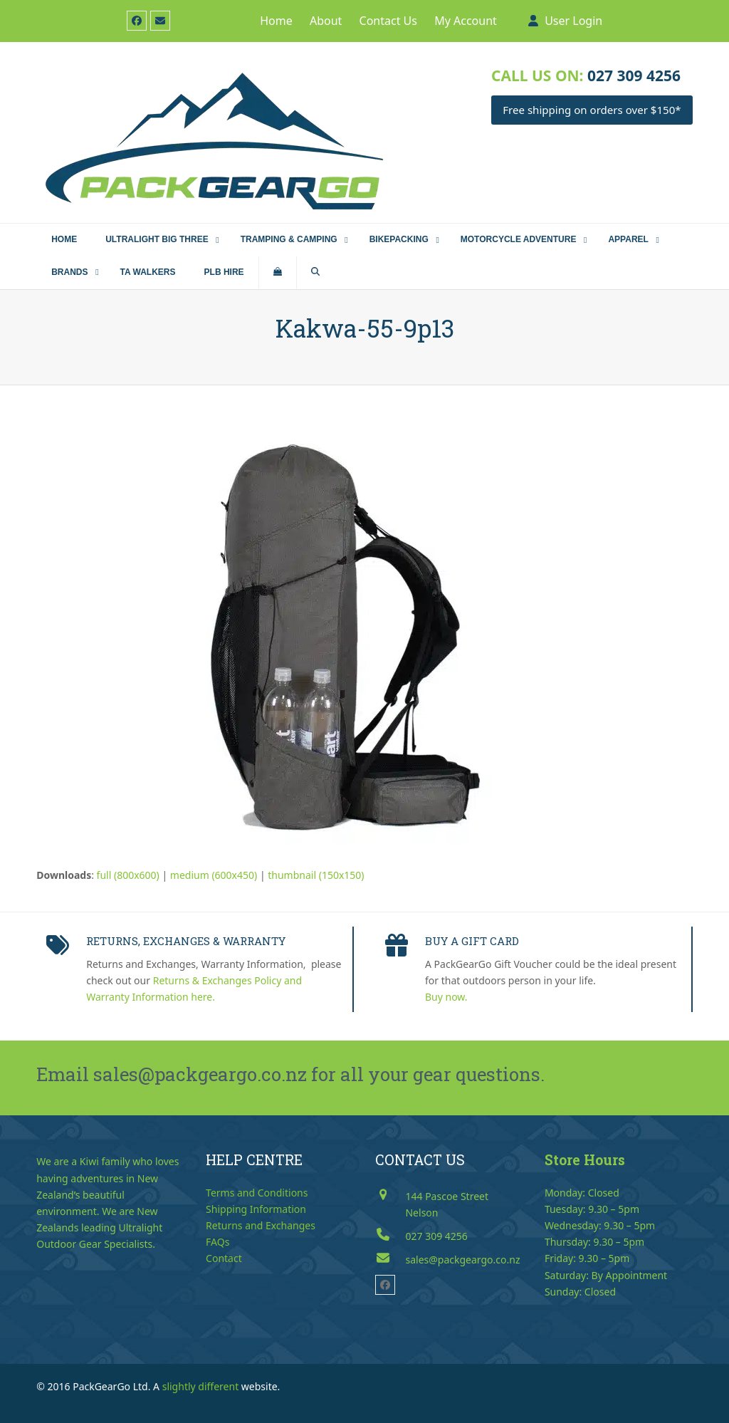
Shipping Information (256, 1209)
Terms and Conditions (257, 1192)
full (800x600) (128, 875)
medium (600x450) (213, 875)
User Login (573, 20)
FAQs (217, 1242)
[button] (277, 272)
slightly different (200, 1386)
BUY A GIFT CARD (472, 941)
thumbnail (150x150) (316, 875)
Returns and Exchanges (260, 1225)
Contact (224, 1258)
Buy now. (446, 997)
